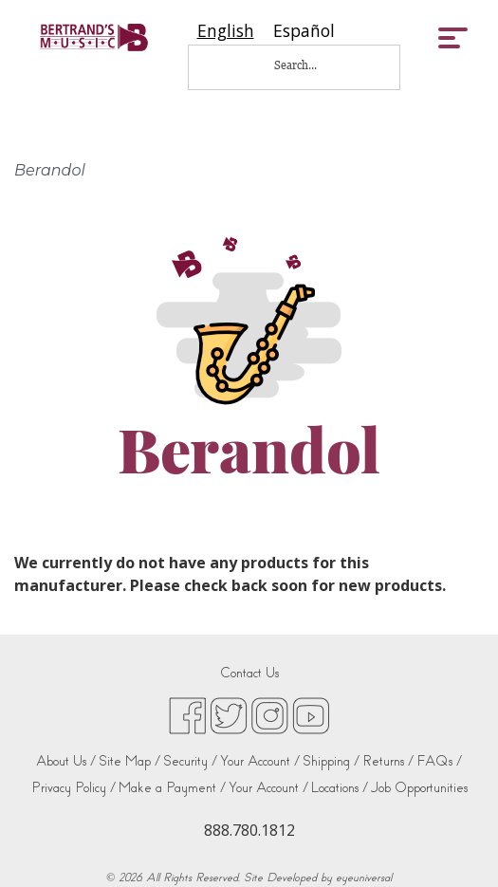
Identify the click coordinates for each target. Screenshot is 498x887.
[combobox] (226, 31)
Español (304, 31)
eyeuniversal (364, 877)
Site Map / (129, 761)
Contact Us (249, 673)
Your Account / (260, 761)
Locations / (339, 788)
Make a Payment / (172, 788)
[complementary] (455, 844)
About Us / (66, 761)
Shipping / (331, 761)
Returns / (388, 761)
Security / (190, 761)
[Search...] (308, 65)
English (225, 31)
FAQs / (439, 761)
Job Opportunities (419, 788)
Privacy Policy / (73, 788)
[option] (304, 31)
